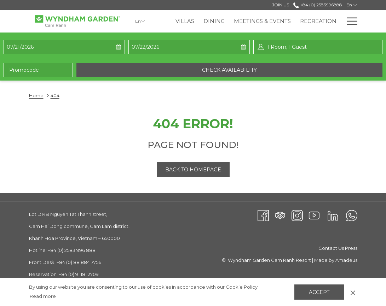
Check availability (229, 70)
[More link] (349, 21)
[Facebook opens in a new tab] (263, 215)
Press (351, 248)
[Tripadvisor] (280, 215)
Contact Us (331, 248)
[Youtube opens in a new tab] (314, 215)
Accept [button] (319, 292)
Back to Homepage (193, 169)
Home (36, 95)
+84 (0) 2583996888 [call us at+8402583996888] (317, 4)
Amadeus (346, 260)
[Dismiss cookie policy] (352, 291)
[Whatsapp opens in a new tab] (351, 215)
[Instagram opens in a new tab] (297, 215)
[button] (42, 47)
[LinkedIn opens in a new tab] (332, 215)
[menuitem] (185, 21)
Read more (43, 296)
